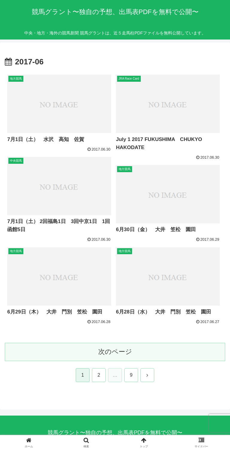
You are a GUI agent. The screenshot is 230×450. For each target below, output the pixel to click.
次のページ (115, 351)
